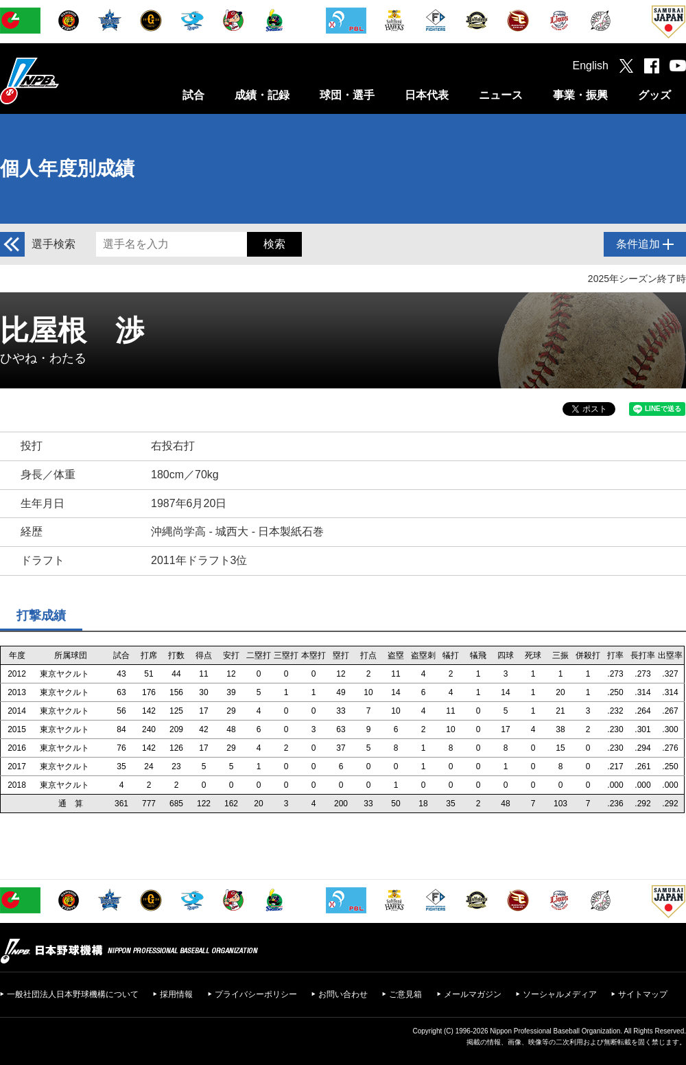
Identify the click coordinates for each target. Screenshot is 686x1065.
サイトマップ (642, 994)
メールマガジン (472, 994)
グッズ (654, 95)
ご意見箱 (405, 994)
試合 (193, 95)
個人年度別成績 (67, 168)
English (590, 65)
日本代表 (427, 95)
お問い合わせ (343, 994)
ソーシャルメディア (560, 994)
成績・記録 (262, 95)
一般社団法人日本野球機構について (73, 994)
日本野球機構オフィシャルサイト (64, 81)
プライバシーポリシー (256, 994)
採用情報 (176, 994)
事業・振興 (580, 95)
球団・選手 (347, 95)
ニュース (501, 95)
